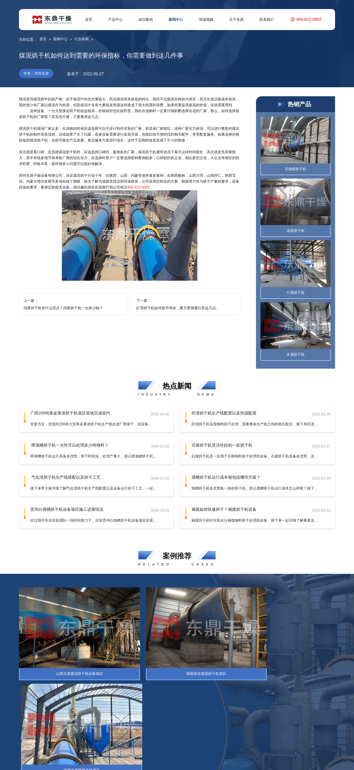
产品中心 (115, 19)
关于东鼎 (236, 19)
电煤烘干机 (73, 722)
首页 (88, 19)
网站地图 (317, 763)
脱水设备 (26, 715)
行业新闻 (81, 39)
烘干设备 (26, 707)
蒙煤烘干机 (73, 729)
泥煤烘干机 (73, 736)
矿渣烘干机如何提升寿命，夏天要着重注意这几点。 (177, 308)
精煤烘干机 (73, 715)
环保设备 (53, 674)
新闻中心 (176, 19)
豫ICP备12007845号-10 (136, 763)
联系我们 (266, 19)
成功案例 (145, 19)
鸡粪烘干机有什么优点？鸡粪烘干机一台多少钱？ (63, 308)
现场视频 (206, 19)
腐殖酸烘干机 (75, 707)
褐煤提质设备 (75, 744)
